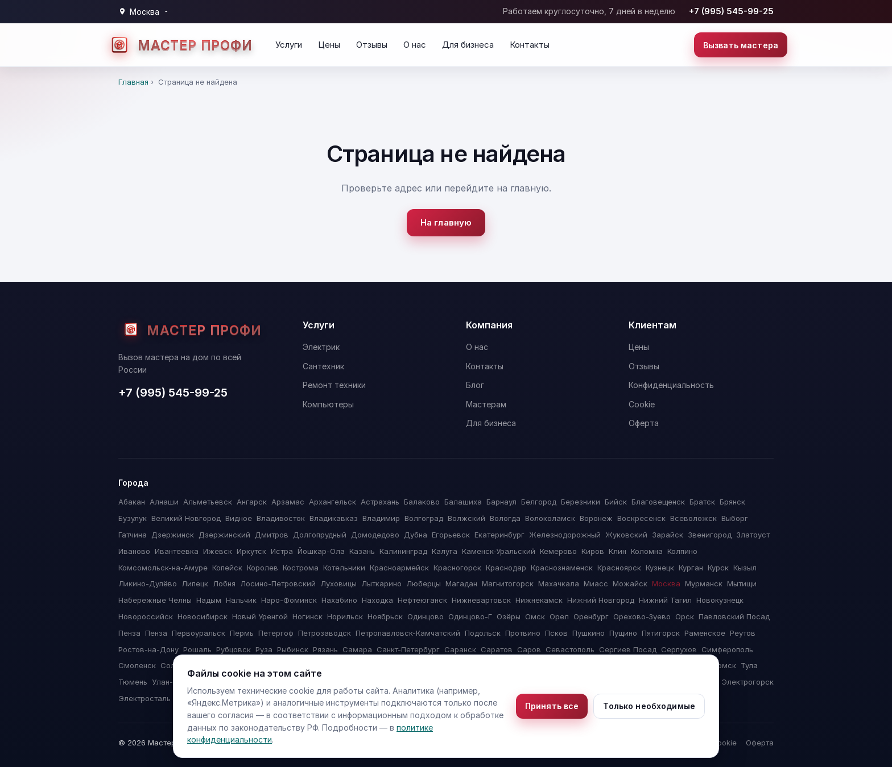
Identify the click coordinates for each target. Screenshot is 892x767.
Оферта (644, 423)
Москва (666, 583)
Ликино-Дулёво (147, 583)
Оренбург (591, 616)
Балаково (422, 501)
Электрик (321, 347)
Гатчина (132, 534)
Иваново (134, 551)
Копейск (227, 567)
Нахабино (339, 600)
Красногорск (457, 567)
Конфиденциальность (671, 385)
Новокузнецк (720, 600)
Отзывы (371, 44)
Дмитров (271, 534)
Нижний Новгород (600, 600)
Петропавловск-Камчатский (408, 632)
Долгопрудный (319, 534)
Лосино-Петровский (278, 583)
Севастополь (570, 649)
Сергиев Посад (627, 649)
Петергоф (276, 632)
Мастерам (486, 404)
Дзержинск (172, 534)
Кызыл (745, 567)
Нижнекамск (539, 600)
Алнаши (164, 501)
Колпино (682, 551)
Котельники (344, 567)
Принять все (552, 706)
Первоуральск (198, 632)
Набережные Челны (155, 600)
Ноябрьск (385, 616)
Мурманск (703, 583)
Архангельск (332, 501)
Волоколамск (550, 518)
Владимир (381, 518)
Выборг (734, 518)
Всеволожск (693, 518)
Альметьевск (207, 501)
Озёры (509, 616)
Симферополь (727, 649)
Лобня (224, 583)
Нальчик (241, 600)
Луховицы (338, 583)
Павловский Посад (734, 616)
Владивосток (281, 518)
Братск (702, 501)
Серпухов (679, 649)
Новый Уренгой (260, 616)
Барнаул (501, 501)
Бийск (616, 501)
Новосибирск (202, 616)
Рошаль (197, 649)
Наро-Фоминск (289, 600)
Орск (684, 616)
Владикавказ (333, 518)
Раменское (704, 632)
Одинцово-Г (470, 616)
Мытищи (742, 583)
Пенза (129, 632)
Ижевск (217, 551)
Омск (535, 616)
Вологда (505, 518)
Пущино (623, 632)
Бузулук (132, 518)
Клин (617, 551)
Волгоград (423, 518)
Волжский (466, 518)
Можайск (630, 583)
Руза (263, 649)
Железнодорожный (565, 534)
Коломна (647, 551)
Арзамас (287, 501)
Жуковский (626, 534)
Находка (377, 600)
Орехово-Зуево (642, 616)
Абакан (131, 501)
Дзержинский (224, 534)
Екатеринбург (499, 534)
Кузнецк (660, 567)
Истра (282, 551)
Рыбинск (292, 649)
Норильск (345, 616)
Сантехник (323, 366)
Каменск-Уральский (498, 551)
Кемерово (558, 551)
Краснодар (506, 567)
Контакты (530, 44)
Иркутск (251, 551)
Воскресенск (641, 518)
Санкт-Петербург (408, 649)
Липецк (194, 583)
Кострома (301, 567)
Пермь (242, 632)
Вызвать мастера (740, 45)
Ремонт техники (334, 385)
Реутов (742, 632)
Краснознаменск (562, 567)
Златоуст (753, 534)
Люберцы (423, 583)
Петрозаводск (324, 632)
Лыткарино (381, 583)
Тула (749, 665)
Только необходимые (649, 706)
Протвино (522, 632)
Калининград (403, 551)
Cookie (642, 404)
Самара (357, 649)
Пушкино (588, 632)
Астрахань (380, 501)
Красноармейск (399, 567)
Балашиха (463, 501)
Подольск (483, 632)
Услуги (288, 44)
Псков (556, 632)
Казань (362, 551)
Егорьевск (451, 534)
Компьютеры (328, 404)
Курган (691, 567)
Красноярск (619, 567)
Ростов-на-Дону (148, 649)
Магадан (461, 583)
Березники (580, 501)
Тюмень (132, 681)
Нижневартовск (481, 600)
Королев (262, 567)
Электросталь (144, 698)
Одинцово (425, 616)
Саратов (497, 649)
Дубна (415, 534)
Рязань (325, 649)
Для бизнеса (468, 44)
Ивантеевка (177, 551)
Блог (475, 385)
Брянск (732, 501)
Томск (724, 665)
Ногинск (307, 616)
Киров (592, 551)
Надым (208, 600)
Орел (559, 616)
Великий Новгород (186, 518)
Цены (329, 44)
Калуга (444, 551)
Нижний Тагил (665, 600)
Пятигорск (661, 632)
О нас (414, 44)
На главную (446, 222)
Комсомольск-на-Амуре (163, 567)
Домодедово (375, 534)
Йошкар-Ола (321, 551)
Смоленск (137, 665)
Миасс (596, 583)
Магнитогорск (508, 583)
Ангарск (252, 501)
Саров (529, 649)
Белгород (538, 501)
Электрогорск (747, 681)
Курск (718, 567)
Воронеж (596, 518)
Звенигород (710, 534)
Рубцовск (233, 649)
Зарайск (667, 534)
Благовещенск (658, 501)
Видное (238, 518)
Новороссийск (145, 616)
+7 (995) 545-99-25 (731, 11)
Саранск (460, 649)
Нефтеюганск (422, 600)
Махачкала (558, 583)
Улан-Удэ (168, 681)
